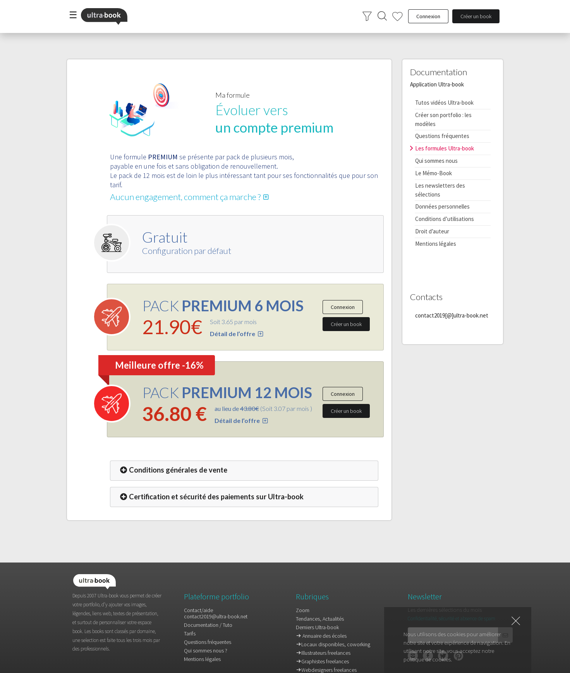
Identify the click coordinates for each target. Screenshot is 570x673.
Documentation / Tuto (208, 624)
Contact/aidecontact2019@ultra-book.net (215, 613)
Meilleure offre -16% (159, 365)
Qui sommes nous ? (205, 650)
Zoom (302, 610)
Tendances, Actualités (320, 618)
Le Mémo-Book (433, 173)
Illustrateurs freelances (323, 652)
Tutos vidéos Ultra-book (444, 102)
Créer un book (346, 324)
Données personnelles (442, 206)
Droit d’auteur (432, 231)
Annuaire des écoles (321, 635)
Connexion (343, 307)
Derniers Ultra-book (317, 627)
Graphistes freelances (322, 661)
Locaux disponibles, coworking (333, 644)
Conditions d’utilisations (444, 219)
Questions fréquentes (442, 136)
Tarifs (190, 633)
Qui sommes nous (436, 160)
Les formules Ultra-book (444, 148)
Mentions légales (435, 243)
